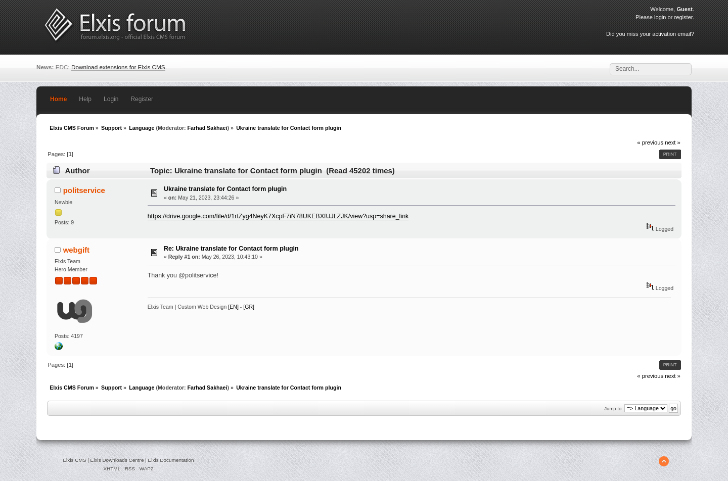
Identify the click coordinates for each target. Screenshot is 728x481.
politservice (84, 190)
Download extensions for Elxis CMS (118, 67)
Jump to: (613, 408)
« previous (650, 142)
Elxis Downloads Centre (117, 460)
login (660, 17)
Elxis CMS (74, 460)
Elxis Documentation (171, 460)
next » (672, 142)
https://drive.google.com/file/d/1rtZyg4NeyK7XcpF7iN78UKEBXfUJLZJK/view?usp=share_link (278, 216)
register (683, 17)
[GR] (248, 307)
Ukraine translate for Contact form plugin (225, 189)
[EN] (233, 307)
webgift (76, 250)
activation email (671, 34)
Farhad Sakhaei (208, 128)
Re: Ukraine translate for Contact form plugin (231, 248)
